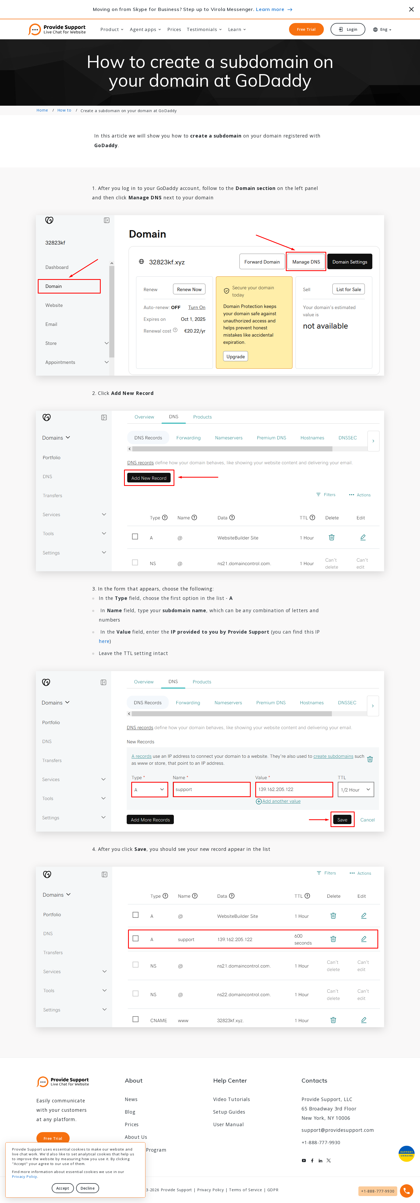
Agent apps (143, 29)
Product (109, 29)
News (131, 1099)
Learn (234, 29)
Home (42, 110)
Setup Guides (229, 1112)
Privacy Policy (24, 1176)
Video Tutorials (231, 1099)
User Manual (228, 1124)
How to (64, 110)
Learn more (270, 9)
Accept (62, 1188)
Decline (88, 1188)
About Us (136, 1137)
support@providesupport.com (338, 1130)
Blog (130, 1112)
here (104, 641)
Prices (174, 29)
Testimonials (202, 29)
